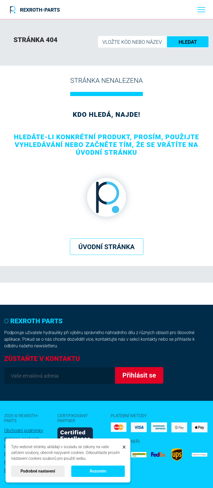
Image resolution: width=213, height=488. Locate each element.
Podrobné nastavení (38, 471)
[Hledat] (153, 41)
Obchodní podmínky (23, 430)
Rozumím (98, 471)
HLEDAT (188, 42)
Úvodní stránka (106, 247)
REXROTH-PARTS (34, 10)
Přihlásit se (139, 375)
